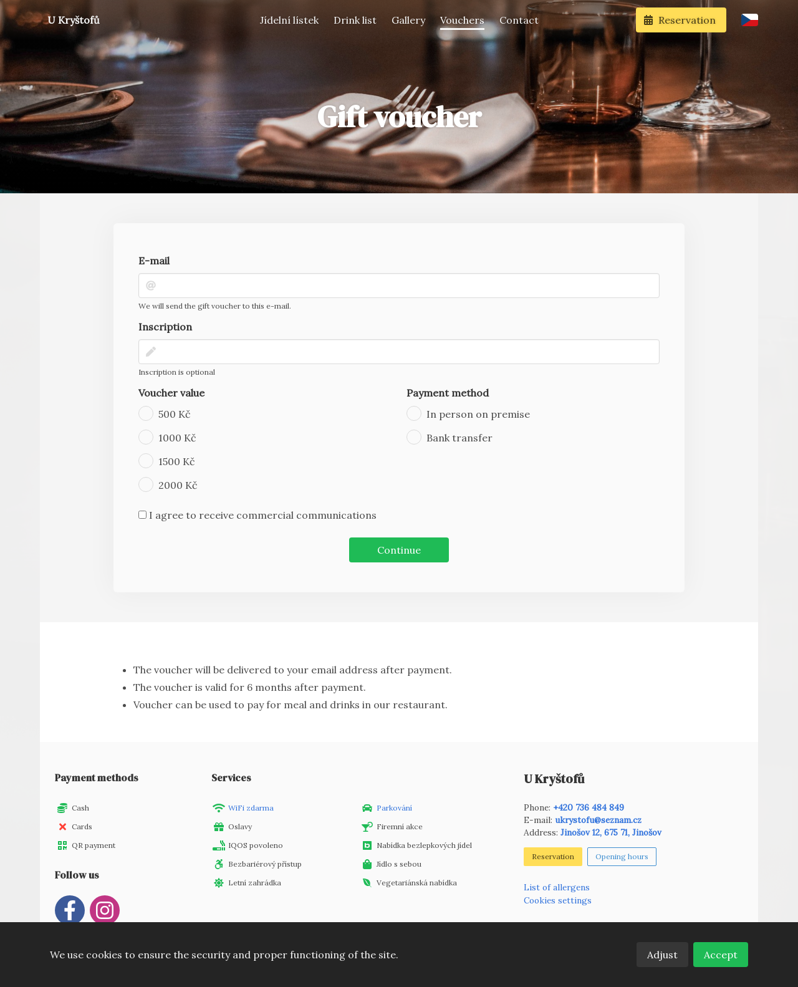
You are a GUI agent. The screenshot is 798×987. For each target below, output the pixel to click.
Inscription (165, 326)
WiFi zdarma (251, 807)
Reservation (553, 856)
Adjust (662, 954)
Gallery (408, 20)
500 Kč (174, 414)
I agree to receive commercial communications (257, 515)
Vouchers (462, 20)
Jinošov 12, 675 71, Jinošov (610, 832)
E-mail (154, 260)
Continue (399, 550)
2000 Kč (178, 485)
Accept (721, 954)
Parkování (394, 807)
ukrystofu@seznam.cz (598, 820)
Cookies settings (558, 900)
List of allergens (557, 887)
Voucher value (171, 393)
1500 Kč (176, 461)
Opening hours (621, 856)
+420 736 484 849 (588, 807)
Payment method (447, 393)
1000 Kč (177, 437)
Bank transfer (459, 437)
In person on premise (478, 414)
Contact (519, 20)
